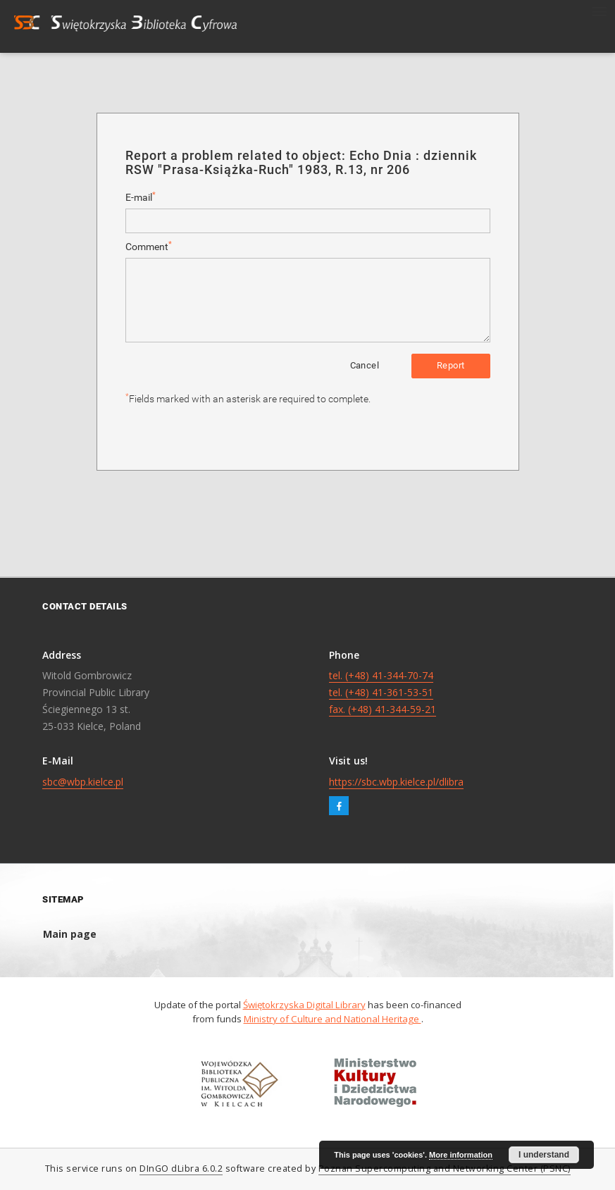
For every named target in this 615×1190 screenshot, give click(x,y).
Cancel (364, 365)
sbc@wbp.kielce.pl (82, 781)
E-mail (140, 197)
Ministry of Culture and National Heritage (332, 1018)
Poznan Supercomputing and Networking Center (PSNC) (444, 1168)
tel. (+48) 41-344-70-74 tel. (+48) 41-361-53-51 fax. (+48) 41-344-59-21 (382, 692)
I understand (543, 1155)
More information (460, 1155)
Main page (70, 934)
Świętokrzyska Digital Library (304, 1004)
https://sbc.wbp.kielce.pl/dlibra (396, 781)
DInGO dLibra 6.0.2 (181, 1168)
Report (450, 365)
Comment (148, 246)
